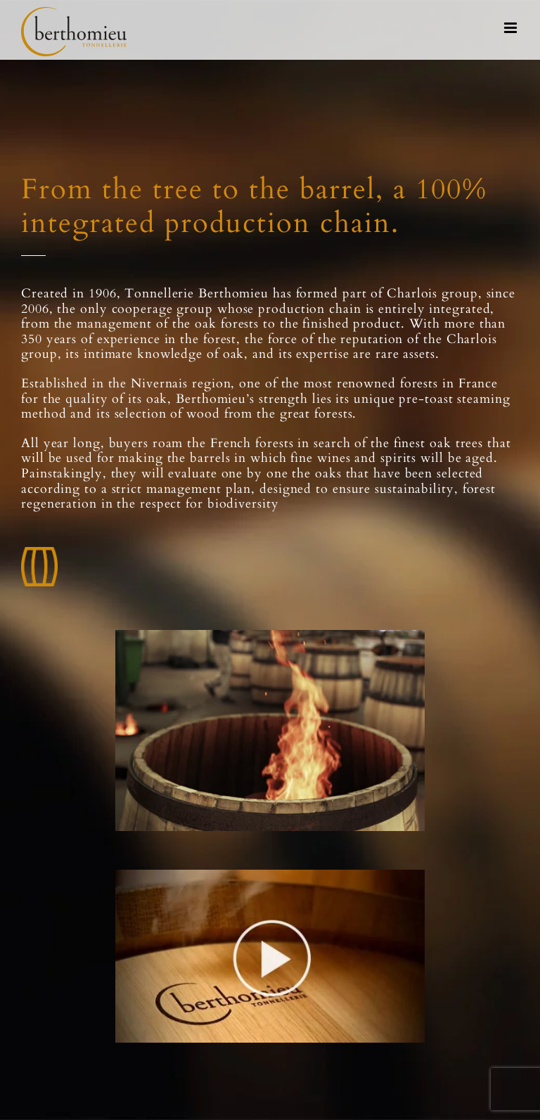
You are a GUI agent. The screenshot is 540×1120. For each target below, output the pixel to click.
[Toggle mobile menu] (511, 27)
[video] (270, 875)
